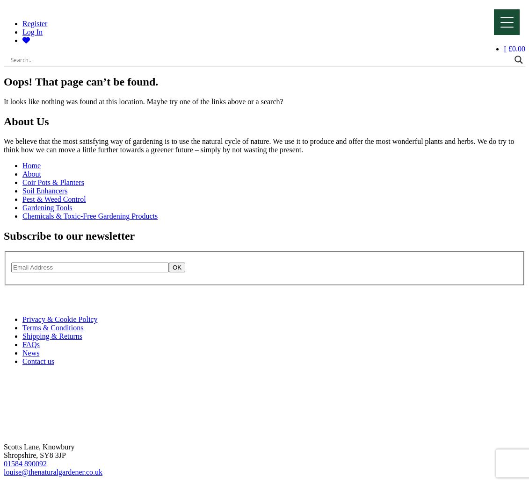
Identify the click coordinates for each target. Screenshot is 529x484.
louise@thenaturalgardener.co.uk (53, 472)
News (30, 353)
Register (34, 24)
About (31, 174)
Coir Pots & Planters (53, 182)
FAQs (31, 345)
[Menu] (507, 22)
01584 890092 (25, 464)
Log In (32, 32)
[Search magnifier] (518, 59)
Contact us (38, 361)
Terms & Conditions (52, 328)
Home (31, 166)
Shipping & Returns (52, 336)
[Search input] (260, 59)
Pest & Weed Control (54, 199)
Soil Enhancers (44, 191)
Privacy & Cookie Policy (59, 319)
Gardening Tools (47, 208)
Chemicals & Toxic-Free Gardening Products (90, 216)
